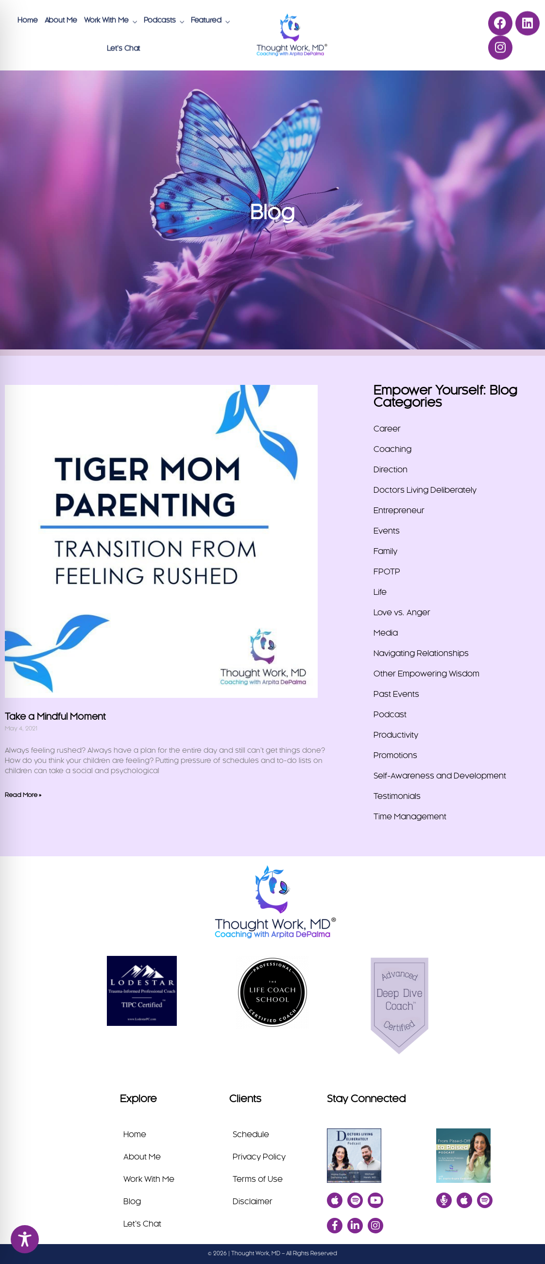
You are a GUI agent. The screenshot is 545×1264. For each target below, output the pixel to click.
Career (387, 429)
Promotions (395, 756)
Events (387, 531)
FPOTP (387, 572)
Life (380, 592)
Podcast (390, 715)
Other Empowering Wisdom (426, 674)
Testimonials (397, 796)
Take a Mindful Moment (55, 717)
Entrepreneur (399, 511)
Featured (206, 20)
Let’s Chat (123, 48)
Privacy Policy (259, 1157)
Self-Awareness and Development (440, 776)
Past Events (396, 694)
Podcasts (160, 20)
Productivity (396, 735)
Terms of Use (258, 1179)
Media (386, 633)
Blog (132, 1202)
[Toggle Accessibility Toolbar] (25, 1239)
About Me (61, 20)
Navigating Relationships (421, 654)
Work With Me (106, 20)
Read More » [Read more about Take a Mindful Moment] (23, 795)
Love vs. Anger (402, 613)
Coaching (392, 449)
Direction (391, 470)
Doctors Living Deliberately (425, 490)
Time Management (410, 817)
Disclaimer (252, 1202)
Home (27, 20)
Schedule (251, 1135)
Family (385, 551)
